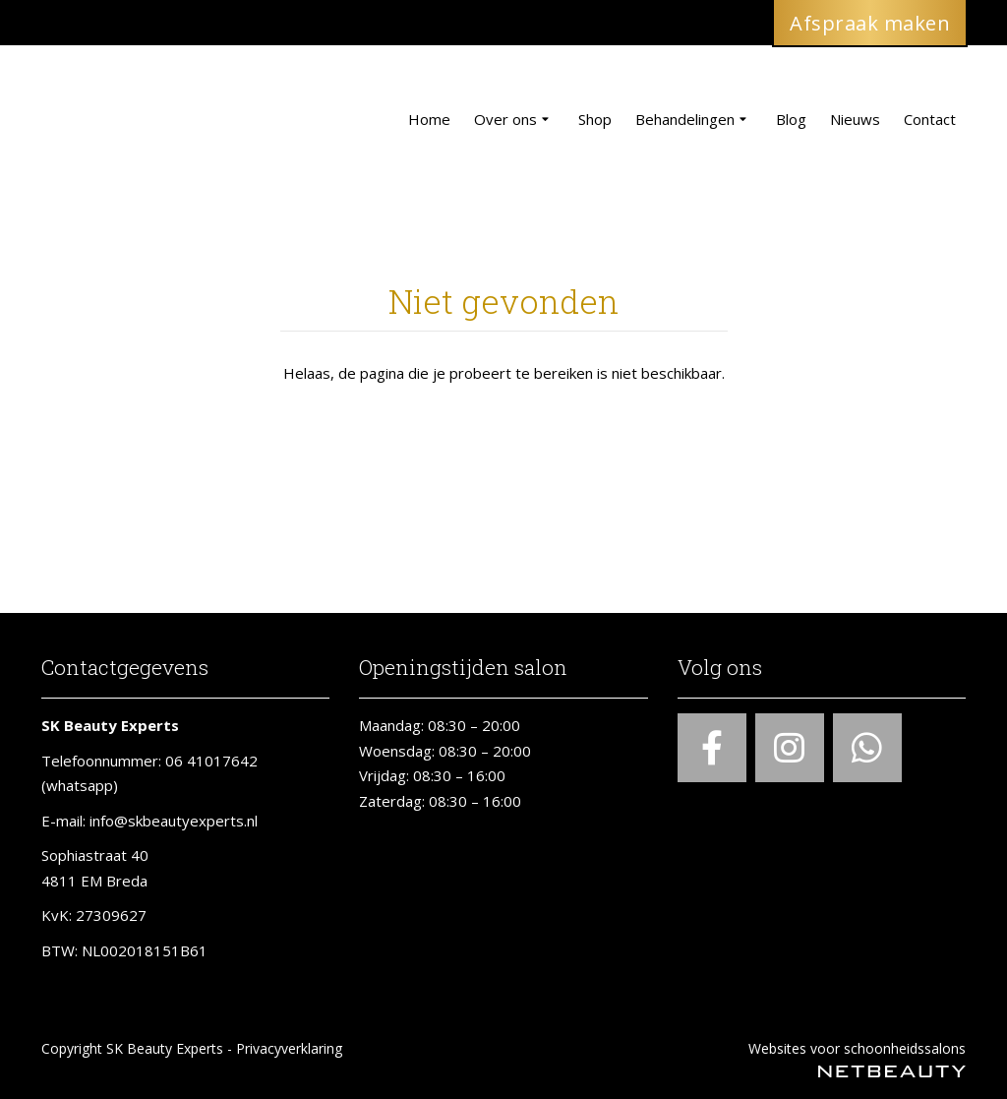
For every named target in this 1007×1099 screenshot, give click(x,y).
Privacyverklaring (289, 1048)
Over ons (514, 120)
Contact (930, 119)
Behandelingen (693, 120)
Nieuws (855, 119)
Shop (595, 119)
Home (429, 119)
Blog (791, 119)
